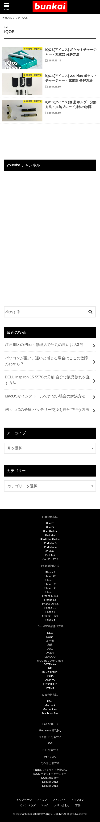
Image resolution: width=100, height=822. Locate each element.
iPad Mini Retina (49, 539)
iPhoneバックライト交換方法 (50, 769)
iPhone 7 (50, 611)
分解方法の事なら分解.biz (47, 814)
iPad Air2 (50, 555)
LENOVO (50, 656)
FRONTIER (50, 684)
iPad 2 (50, 523)
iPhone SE (50, 607)
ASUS (50, 676)
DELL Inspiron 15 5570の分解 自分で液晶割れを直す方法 (47, 380)
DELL (50, 648)
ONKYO (50, 680)
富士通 (50, 640)
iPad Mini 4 (49, 547)
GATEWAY (50, 664)
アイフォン (77, 799)
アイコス (42, 799)
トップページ (24, 799)
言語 (77, 805)
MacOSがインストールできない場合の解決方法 (45, 396)
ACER (50, 652)
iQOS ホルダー (50, 777)
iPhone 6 (50, 592)
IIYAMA (50, 688)
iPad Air (50, 551)
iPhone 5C (50, 588)
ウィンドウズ (28, 805)
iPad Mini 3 (49, 543)
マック (45, 805)
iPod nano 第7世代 (50, 730)
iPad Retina (50, 531)
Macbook (50, 705)
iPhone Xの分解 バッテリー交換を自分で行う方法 (47, 410)
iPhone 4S (50, 576)
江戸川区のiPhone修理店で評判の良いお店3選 (44, 345)
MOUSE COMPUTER (50, 660)
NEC (50, 632)
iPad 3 (50, 527)
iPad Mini (50, 535)
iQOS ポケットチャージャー (50, 773)
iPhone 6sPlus (50, 603)
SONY (50, 636)
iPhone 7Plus (50, 615)
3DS (50, 743)
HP (50, 668)
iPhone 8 (50, 619)
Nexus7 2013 (50, 785)
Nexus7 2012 (50, 781)
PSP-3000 (50, 756)
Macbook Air (50, 709)
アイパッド (59, 799)
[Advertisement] (50, 243)
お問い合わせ (62, 805)
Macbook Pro (50, 713)
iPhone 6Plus (50, 595)
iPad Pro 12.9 (50, 559)
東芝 (50, 644)
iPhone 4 (50, 572)
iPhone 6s (50, 599)
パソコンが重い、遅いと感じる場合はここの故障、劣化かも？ (48, 361)
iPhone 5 (50, 580)
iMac (50, 701)
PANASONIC (50, 672)
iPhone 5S (50, 584)
